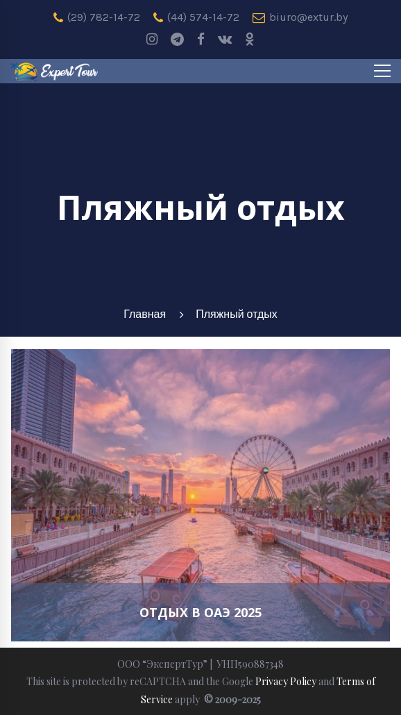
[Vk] (225, 39)
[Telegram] (177, 39)
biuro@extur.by (300, 17)
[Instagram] (151, 39)
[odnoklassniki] (250, 39)
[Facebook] (201, 39)
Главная (144, 314)
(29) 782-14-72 (96, 17)
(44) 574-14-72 (196, 17)
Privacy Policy (285, 681)
